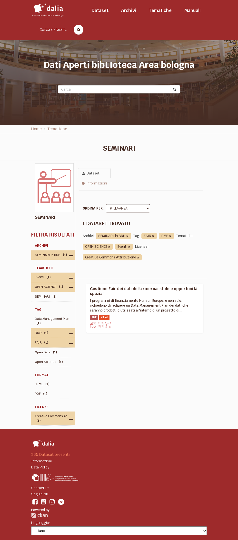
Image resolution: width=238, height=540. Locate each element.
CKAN (39, 515)
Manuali (192, 10)
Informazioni (94, 183)
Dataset (100, 10)
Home (36, 129)
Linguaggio (40, 522)
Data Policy (40, 467)
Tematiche (160, 10)
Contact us (40, 488)
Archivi (128, 10)
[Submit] (175, 89)
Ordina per (93, 208)
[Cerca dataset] (77, 30)
